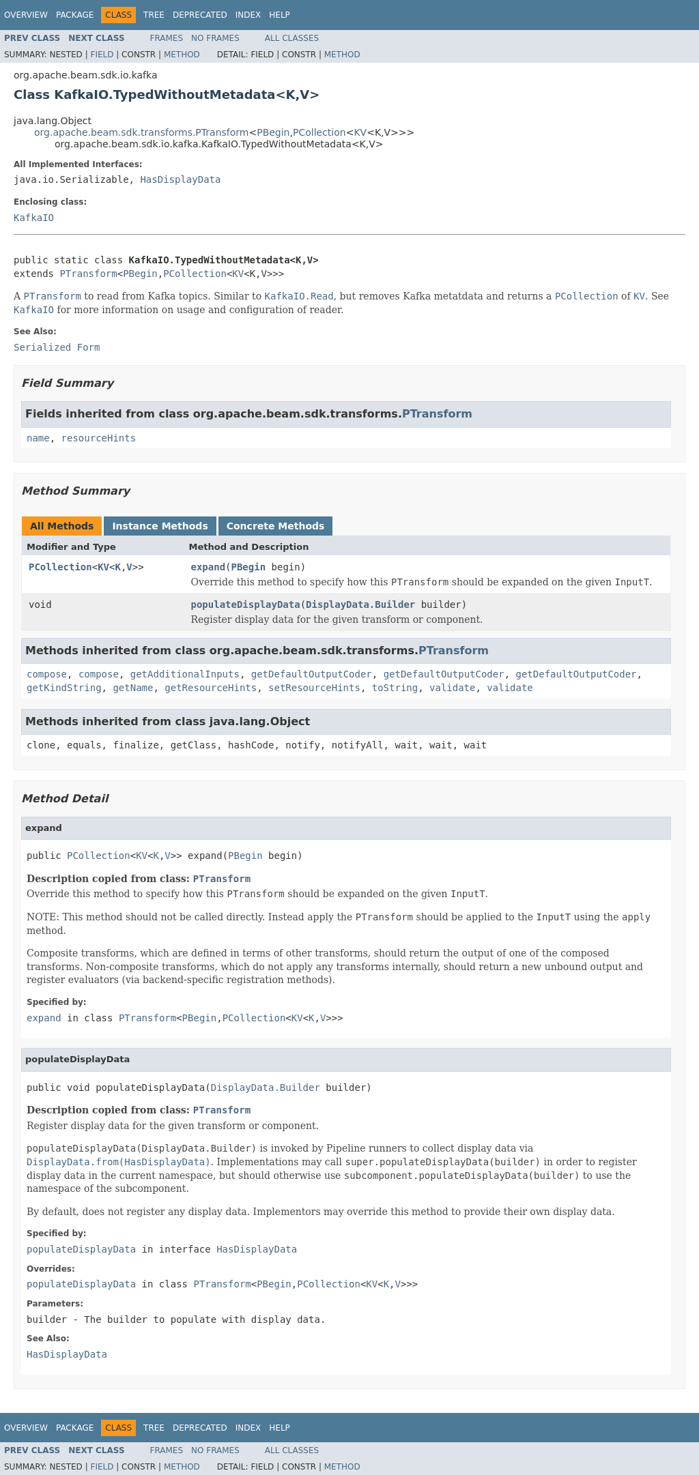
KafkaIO (34, 217)
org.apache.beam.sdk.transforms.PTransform (141, 132)
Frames (167, 38)
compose (47, 674)
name (38, 438)
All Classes (292, 38)
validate (452, 687)
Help (279, 15)
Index (248, 15)
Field (101, 54)
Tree (154, 15)
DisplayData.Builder (360, 604)
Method (182, 54)
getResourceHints (211, 687)
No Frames (215, 38)
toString (395, 687)
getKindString (64, 687)
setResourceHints (314, 687)
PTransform (88, 273)
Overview (26, 15)
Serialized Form (57, 347)
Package (75, 15)
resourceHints (99, 438)
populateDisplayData (245, 604)
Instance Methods (160, 526)
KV (360, 132)
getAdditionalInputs (185, 674)
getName (133, 687)
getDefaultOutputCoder (311, 674)
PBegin (273, 132)
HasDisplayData (180, 179)
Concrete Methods (276, 526)
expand (208, 566)
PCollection (319, 132)
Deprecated (200, 15)
